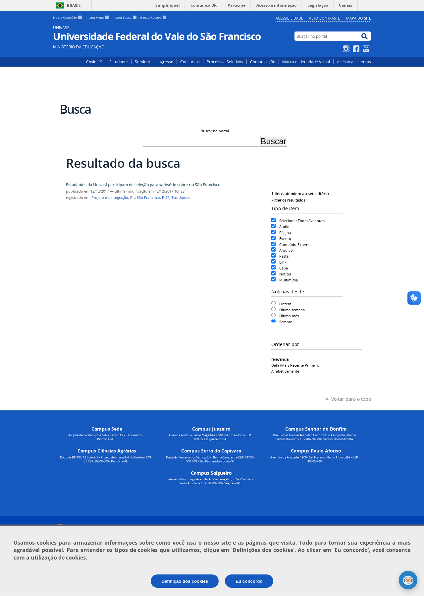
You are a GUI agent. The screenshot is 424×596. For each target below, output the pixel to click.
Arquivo (286, 250)
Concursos (190, 61)
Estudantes (180, 197)
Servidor (142, 61)
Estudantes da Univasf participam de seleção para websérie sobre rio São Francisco (143, 185)
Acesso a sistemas (354, 61)
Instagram (347, 48)
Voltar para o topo (351, 399)
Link (283, 262)
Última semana (292, 309)
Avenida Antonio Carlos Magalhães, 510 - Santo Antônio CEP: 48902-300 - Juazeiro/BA (210, 437)
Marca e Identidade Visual (306, 61)
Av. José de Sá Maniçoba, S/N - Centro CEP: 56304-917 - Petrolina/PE (105, 437)
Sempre (285, 321)
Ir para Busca (125, 17)
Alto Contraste (324, 18)
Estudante (118, 61)
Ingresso (165, 61)
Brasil (74, 5)
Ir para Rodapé (153, 17)
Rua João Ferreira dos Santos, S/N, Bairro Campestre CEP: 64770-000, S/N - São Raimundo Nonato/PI (210, 459)
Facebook (357, 48)
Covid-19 (94, 61)
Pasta (284, 256)
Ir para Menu (98, 17)
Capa (283, 268)
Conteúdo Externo (295, 244)
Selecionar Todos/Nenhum (302, 220)
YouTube (367, 48)
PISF (165, 197)
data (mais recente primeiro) (295, 365)
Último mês (289, 315)
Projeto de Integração (109, 197)
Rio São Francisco (145, 197)
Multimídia (288, 279)
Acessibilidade (289, 18)
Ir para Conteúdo (68, 17)
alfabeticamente (285, 371)
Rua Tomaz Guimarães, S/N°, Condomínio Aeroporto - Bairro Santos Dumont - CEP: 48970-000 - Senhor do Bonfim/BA (314, 437)
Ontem (285, 303)
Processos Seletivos (225, 61)
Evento (285, 238)
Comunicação (262, 61)
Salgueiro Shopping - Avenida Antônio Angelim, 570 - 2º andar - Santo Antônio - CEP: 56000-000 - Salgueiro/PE (210, 481)
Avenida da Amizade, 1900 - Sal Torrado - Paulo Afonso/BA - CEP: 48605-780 (314, 459)
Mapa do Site (358, 18)
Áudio (284, 226)
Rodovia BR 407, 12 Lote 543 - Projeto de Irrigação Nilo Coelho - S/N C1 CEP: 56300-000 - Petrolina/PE (105, 459)
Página (285, 232)
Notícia (285, 273)
